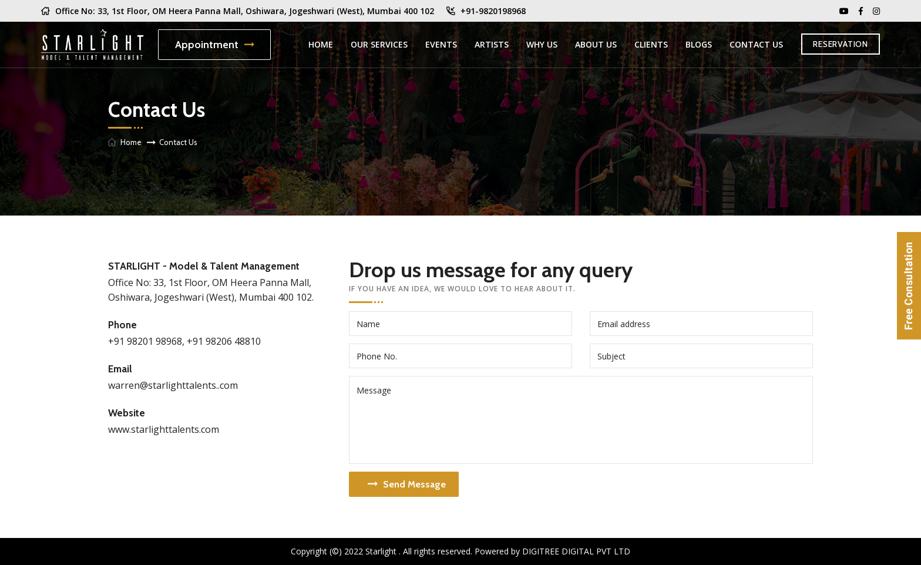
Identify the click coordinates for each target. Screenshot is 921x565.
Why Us (541, 44)
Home (320, 44)
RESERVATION (840, 44)
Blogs (698, 44)
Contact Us (756, 44)
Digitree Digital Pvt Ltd (576, 551)
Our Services (379, 44)
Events (441, 44)
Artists (492, 44)
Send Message (407, 484)
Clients (651, 44)
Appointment (214, 44)
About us (596, 44)
